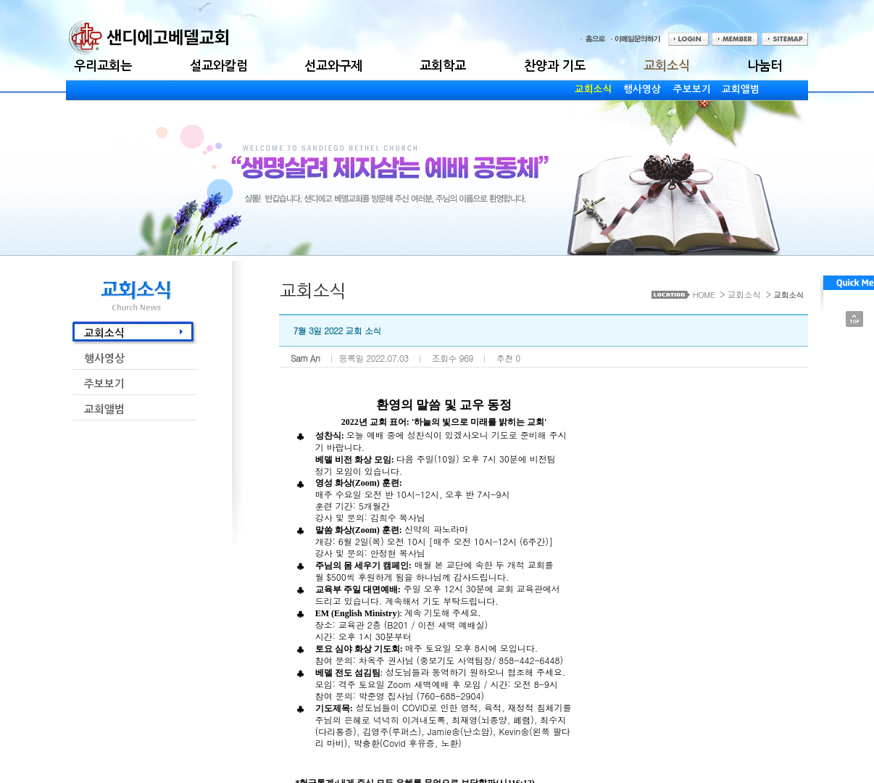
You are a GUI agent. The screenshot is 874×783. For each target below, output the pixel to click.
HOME (704, 294)
